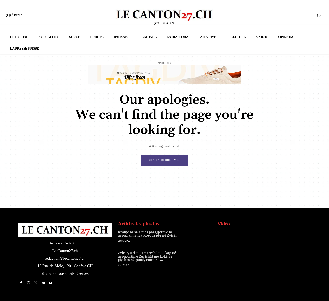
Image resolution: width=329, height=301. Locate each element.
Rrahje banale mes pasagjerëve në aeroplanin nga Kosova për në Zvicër (147, 234)
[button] (319, 16)
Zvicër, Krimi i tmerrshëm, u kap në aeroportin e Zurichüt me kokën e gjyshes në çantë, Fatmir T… (147, 256)
